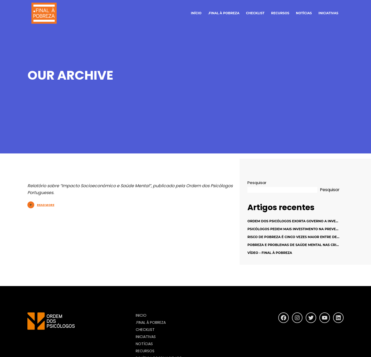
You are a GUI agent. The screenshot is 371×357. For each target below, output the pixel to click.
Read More (40, 204)
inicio (141, 315)
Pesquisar (256, 182)
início (196, 13)
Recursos (280, 13)
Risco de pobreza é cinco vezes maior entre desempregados (305, 237)
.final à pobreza (224, 13)
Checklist (255, 13)
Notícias (144, 343)
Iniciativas (328, 13)
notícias (304, 13)
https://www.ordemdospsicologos (62, 335)
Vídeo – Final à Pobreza (269, 253)
